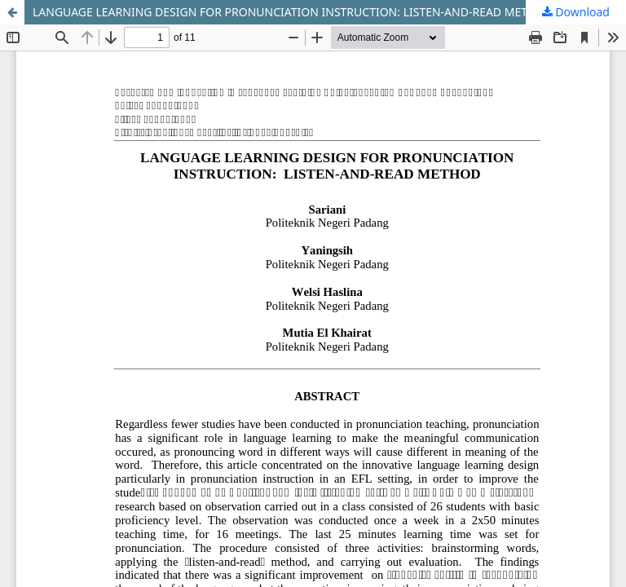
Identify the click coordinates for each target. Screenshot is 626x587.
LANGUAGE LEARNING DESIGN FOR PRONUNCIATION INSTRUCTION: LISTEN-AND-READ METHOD (293, 12)
